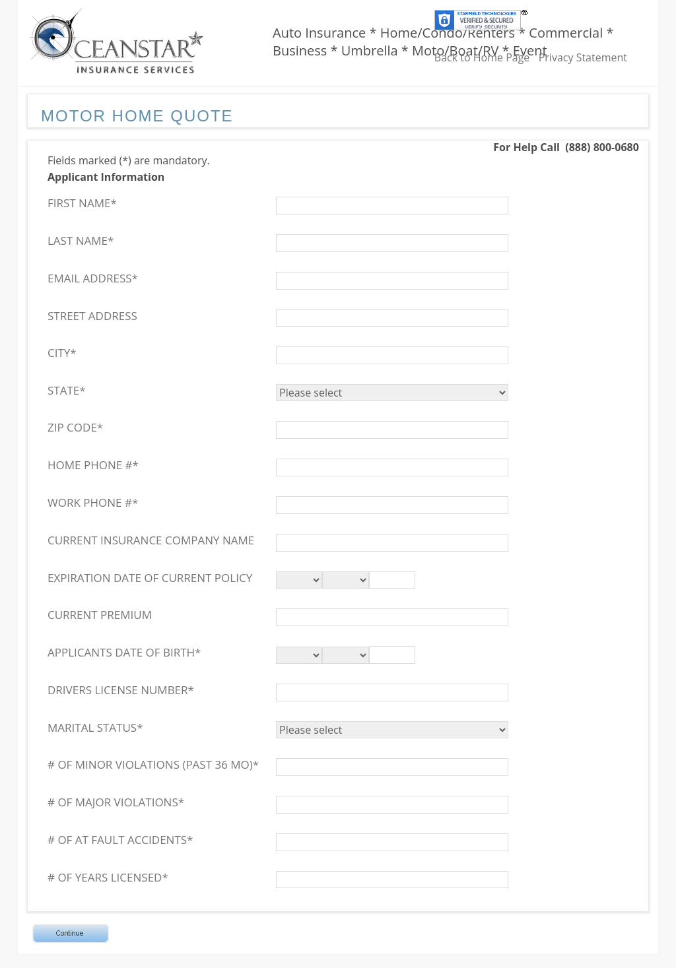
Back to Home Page (482, 57)
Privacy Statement (583, 57)
